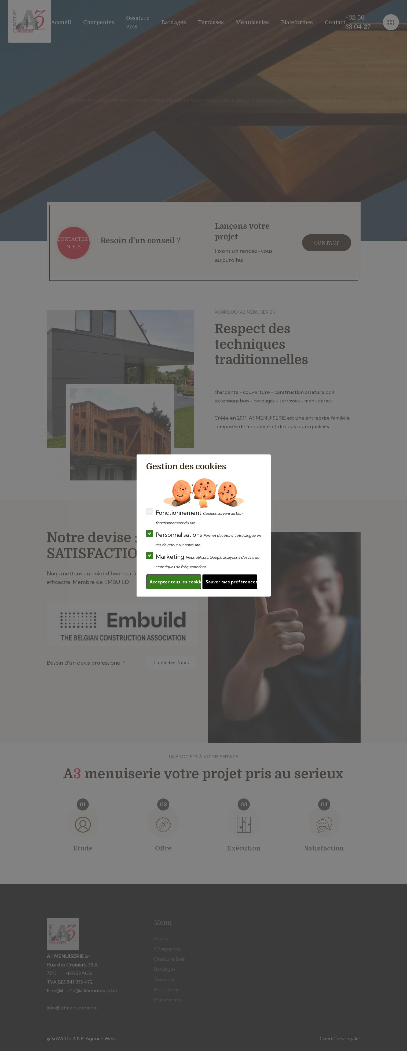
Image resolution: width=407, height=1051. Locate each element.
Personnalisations (203, 538)
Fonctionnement (194, 516)
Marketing (202, 560)
